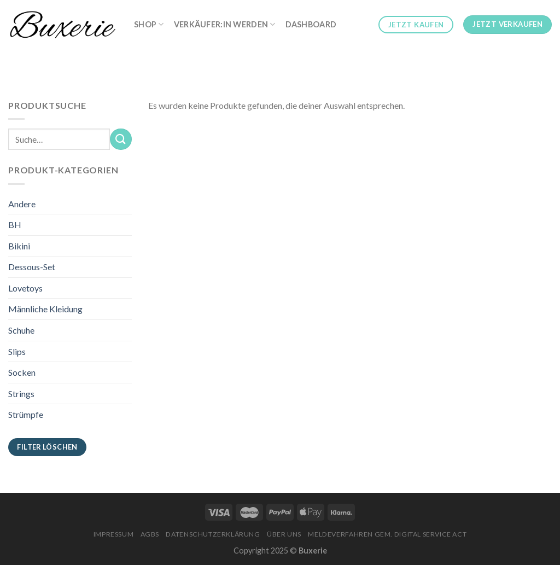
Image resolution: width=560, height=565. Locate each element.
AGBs (150, 534)
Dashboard (311, 24)
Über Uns (284, 534)
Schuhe (21, 330)
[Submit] (121, 139)
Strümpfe (25, 414)
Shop (149, 24)
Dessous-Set (31, 266)
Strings (21, 393)
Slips (17, 351)
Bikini (19, 246)
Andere (22, 204)
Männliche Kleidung (45, 309)
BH (14, 224)
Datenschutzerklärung (213, 534)
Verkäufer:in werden (225, 24)
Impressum (114, 534)
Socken (22, 372)
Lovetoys (25, 288)
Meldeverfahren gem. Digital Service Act (387, 534)
